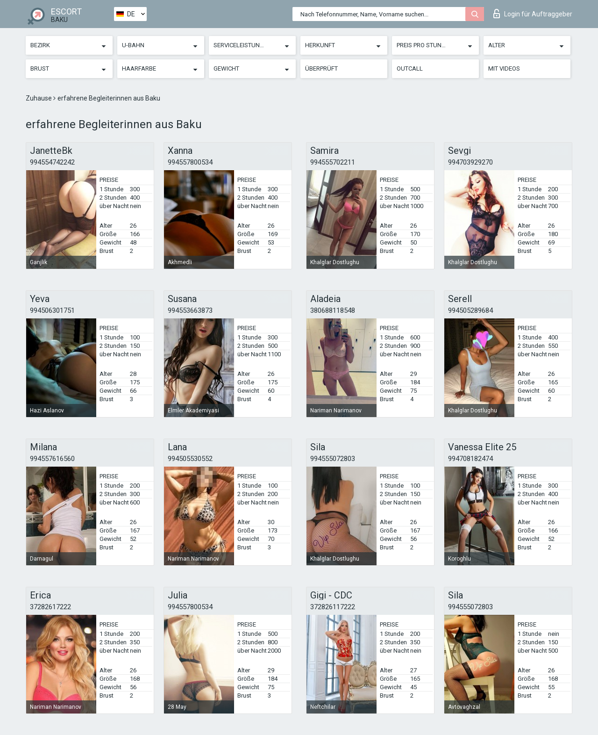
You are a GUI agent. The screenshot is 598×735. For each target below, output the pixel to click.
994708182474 (470, 458)
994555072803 (332, 458)
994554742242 (52, 162)
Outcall (410, 68)
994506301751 (52, 310)
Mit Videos (504, 68)
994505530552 (190, 458)
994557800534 (190, 162)
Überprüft (321, 68)
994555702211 (332, 162)
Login (532, 13)
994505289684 (470, 310)
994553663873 (190, 310)
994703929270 (470, 162)
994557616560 (52, 458)
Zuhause (39, 98)
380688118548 (332, 310)
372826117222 (332, 607)
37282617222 (50, 607)
